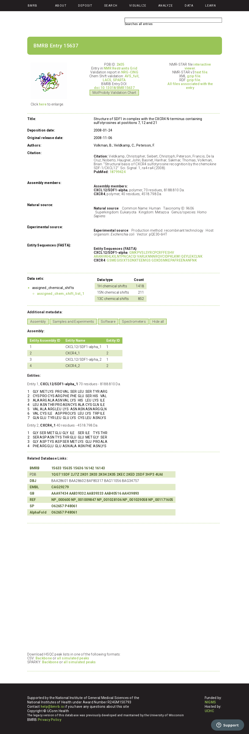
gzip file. (194, 76)
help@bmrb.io (52, 706)
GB (32, 493)
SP (32, 506)
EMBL (34, 487)
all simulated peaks (73, 658)
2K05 (111, 474)
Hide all (158, 321)
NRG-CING (129, 72)
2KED (130, 474)
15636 (78, 468)
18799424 (118, 172)
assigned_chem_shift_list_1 (60, 294)
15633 (56, 468)
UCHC (209, 711)
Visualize (138, 5)
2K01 (84, 474)
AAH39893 (130, 493)
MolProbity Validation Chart (114, 93)
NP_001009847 (83, 500)
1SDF (65, 474)
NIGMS (210, 702)
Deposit (85, 5)
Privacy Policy (49, 720)
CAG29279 (60, 487)
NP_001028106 (109, 500)
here (42, 104)
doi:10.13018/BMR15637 (114, 88)
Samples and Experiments (73, 321)
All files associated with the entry (190, 86)
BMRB (35, 468)
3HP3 (149, 474)
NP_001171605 (160, 500)
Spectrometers (134, 321)
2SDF (140, 474)
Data (189, 5)
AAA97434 (59, 493)
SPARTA (119, 80)
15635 (67, 468)
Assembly (38, 321)
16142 (89, 468)
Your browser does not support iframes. (122, 587)
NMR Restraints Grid (120, 68)
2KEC (121, 474)
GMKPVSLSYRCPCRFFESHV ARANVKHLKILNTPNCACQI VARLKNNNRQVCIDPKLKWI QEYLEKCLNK (148, 254)
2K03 (93, 474)
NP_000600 (60, 500)
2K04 (102, 474)
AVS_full (131, 76)
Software (108, 321)
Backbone (44, 658)
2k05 (120, 64)
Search (111, 5)
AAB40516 (112, 493)
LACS (107, 80)
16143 (100, 468)
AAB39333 (95, 493)
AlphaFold (38, 512)
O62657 (57, 506)
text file (201, 72)
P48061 (71, 506)
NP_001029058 (134, 500)
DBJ (33, 481)
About (60, 5)
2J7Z (75, 474)
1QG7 (55, 474)
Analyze (165, 5)
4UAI (159, 474)
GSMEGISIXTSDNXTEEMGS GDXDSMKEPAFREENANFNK (152, 260)
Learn (210, 5)
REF (33, 500)
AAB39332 (77, 493)
